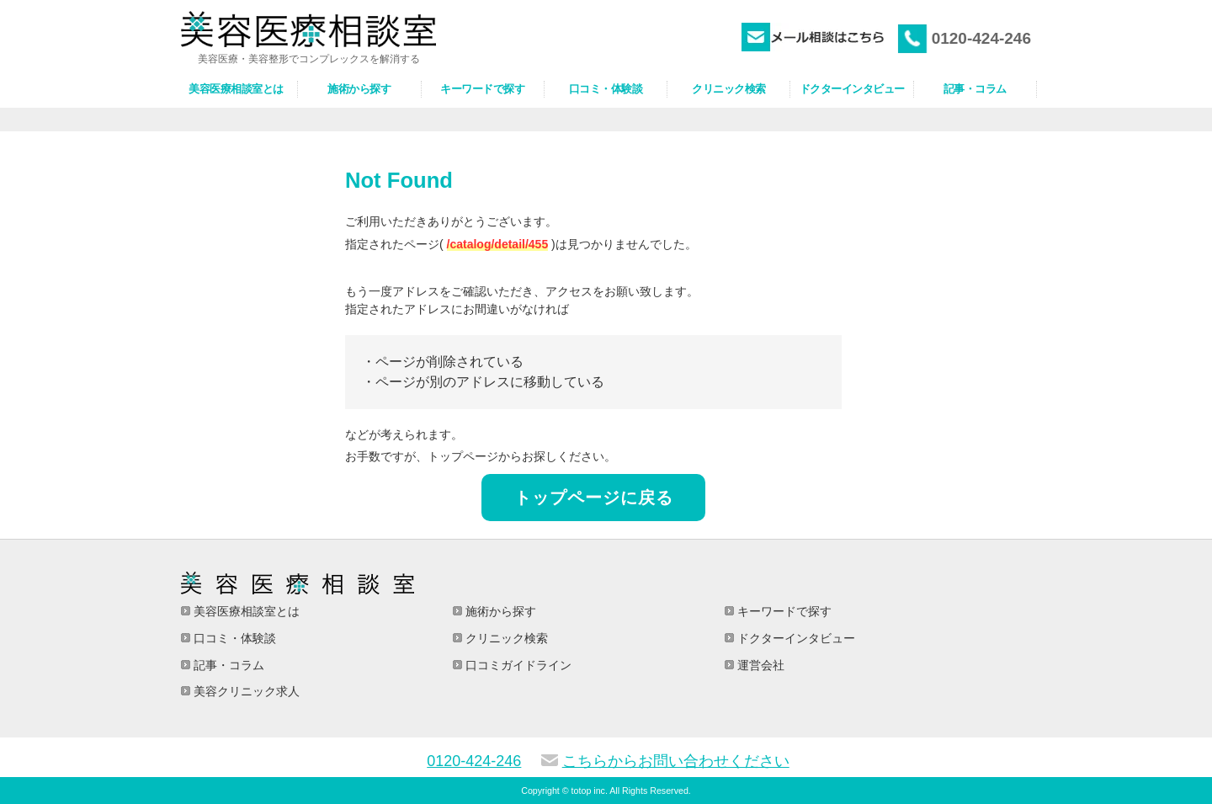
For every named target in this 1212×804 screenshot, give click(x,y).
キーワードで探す (783, 611)
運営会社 (759, 665)
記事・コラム (227, 665)
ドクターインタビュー (794, 638)
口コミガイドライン (516, 665)
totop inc (588, 790)
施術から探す (499, 611)
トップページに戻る (593, 497)
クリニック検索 (505, 638)
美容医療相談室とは (245, 611)
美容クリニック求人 (245, 691)
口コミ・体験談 (233, 638)
